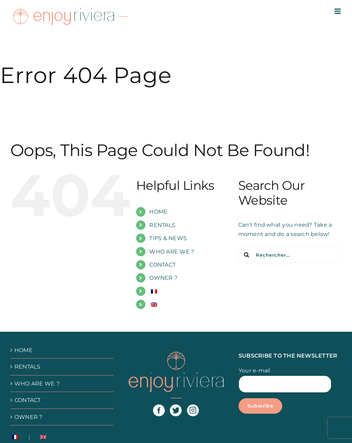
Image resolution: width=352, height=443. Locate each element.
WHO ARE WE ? (171, 251)
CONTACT (162, 264)
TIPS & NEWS (168, 238)
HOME (158, 211)
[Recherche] (246, 254)
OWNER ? (163, 278)
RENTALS (162, 225)
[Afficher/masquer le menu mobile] (338, 11)
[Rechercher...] (290, 254)
